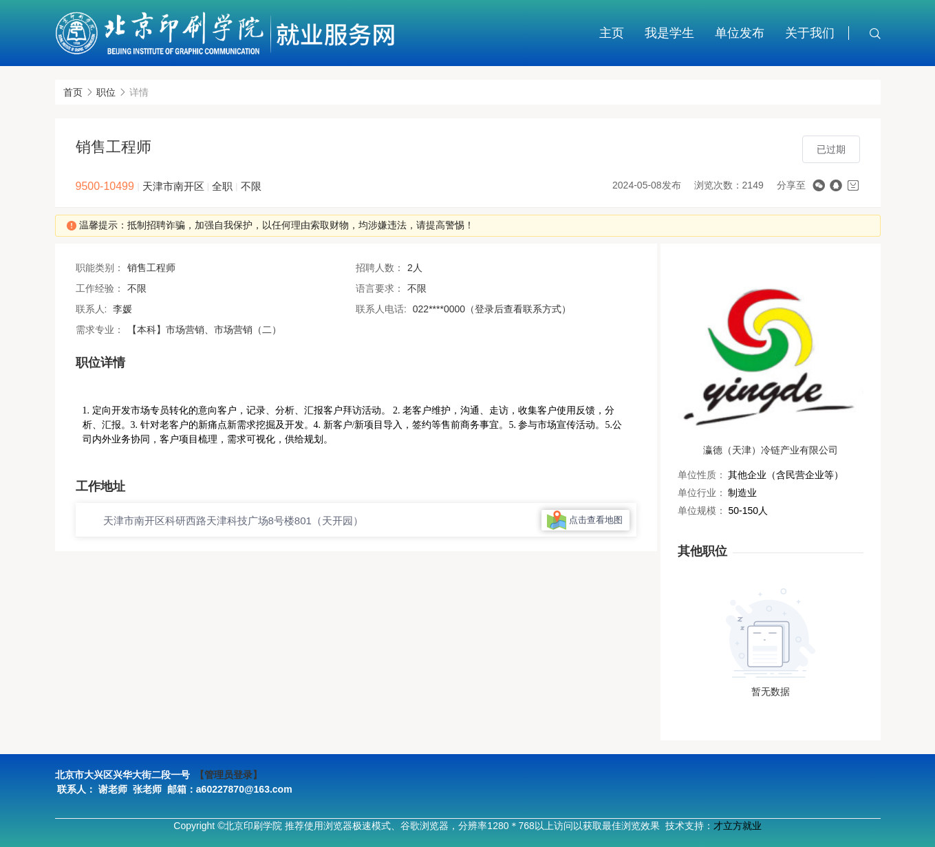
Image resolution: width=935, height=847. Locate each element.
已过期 (831, 149)
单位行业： (702, 492)
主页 (611, 33)
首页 (73, 92)
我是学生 (669, 33)
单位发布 (739, 33)
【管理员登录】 (228, 774)
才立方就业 (737, 825)
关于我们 (810, 33)
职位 (106, 92)
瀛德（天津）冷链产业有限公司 (770, 449)
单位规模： (702, 510)
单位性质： (702, 474)
